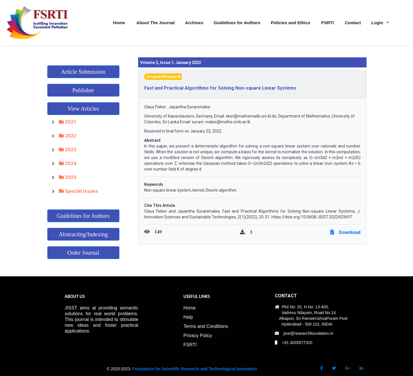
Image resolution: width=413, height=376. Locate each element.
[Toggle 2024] (53, 163)
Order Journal (83, 253)
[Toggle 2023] (53, 149)
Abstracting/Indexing (83, 234)
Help (188, 317)
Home (189, 307)
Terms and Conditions (205, 326)
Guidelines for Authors (83, 216)
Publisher (83, 90)
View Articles (83, 108)
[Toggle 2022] (53, 135)
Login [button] (377, 22)
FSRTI (190, 344)
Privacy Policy (197, 335)
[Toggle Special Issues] (53, 191)
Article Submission (83, 72)
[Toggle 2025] (53, 177)
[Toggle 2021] (53, 122)
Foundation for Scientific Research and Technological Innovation (194, 368)
